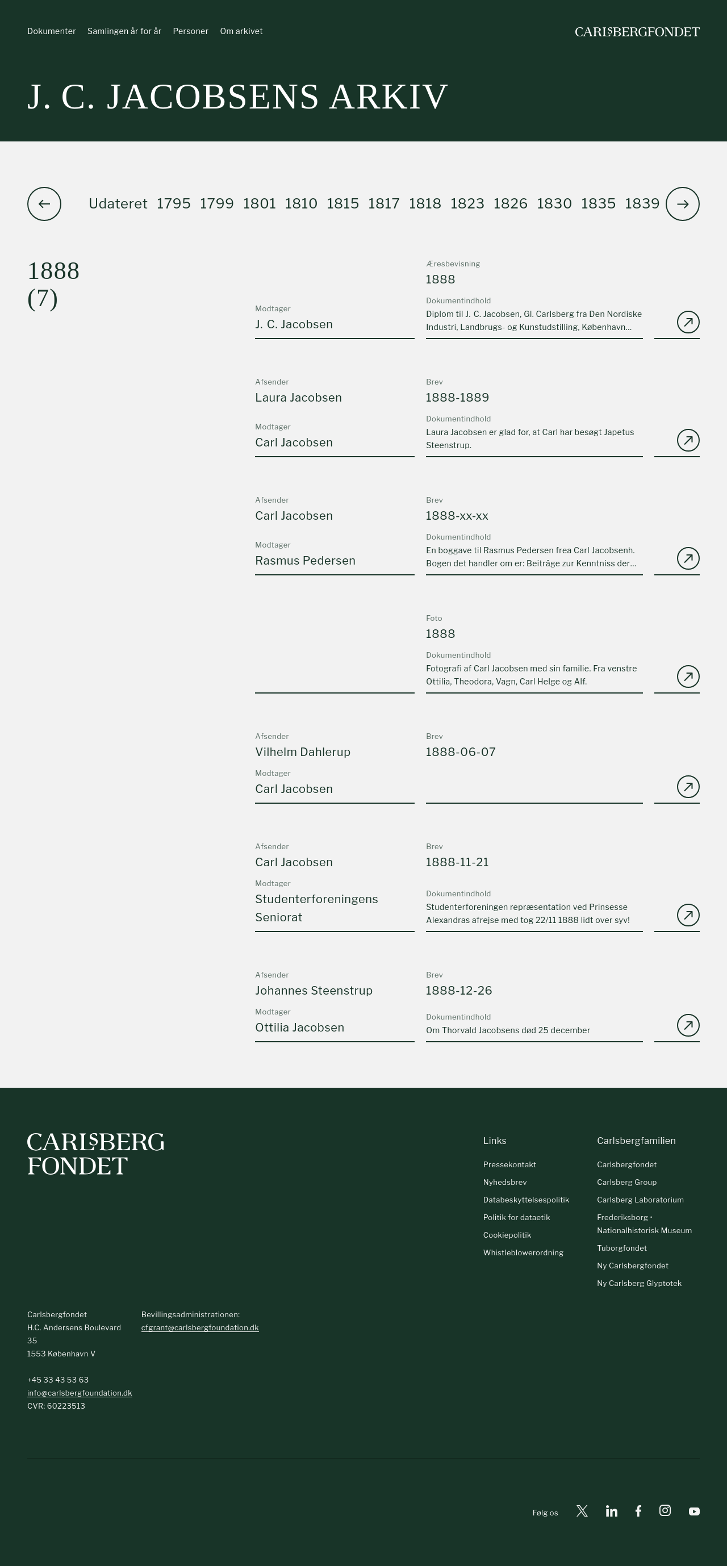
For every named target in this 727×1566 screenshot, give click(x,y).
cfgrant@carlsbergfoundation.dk (200, 1327)
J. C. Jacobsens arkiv (238, 96)
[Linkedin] (611, 1513)
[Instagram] (665, 1513)
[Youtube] (694, 1512)
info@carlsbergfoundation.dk (79, 1392)
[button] (683, 204)
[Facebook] (638, 1513)
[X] (582, 1513)
